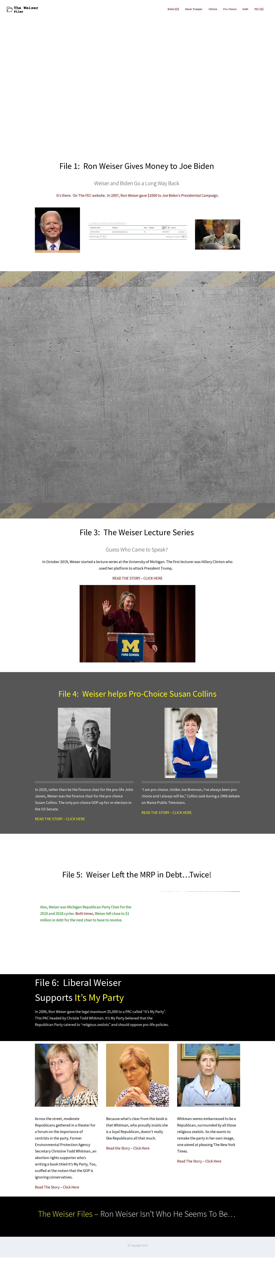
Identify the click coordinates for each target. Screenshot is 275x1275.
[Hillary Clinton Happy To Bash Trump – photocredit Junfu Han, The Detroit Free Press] (137, 586)
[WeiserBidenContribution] (137, 224)
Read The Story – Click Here (57, 1187)
